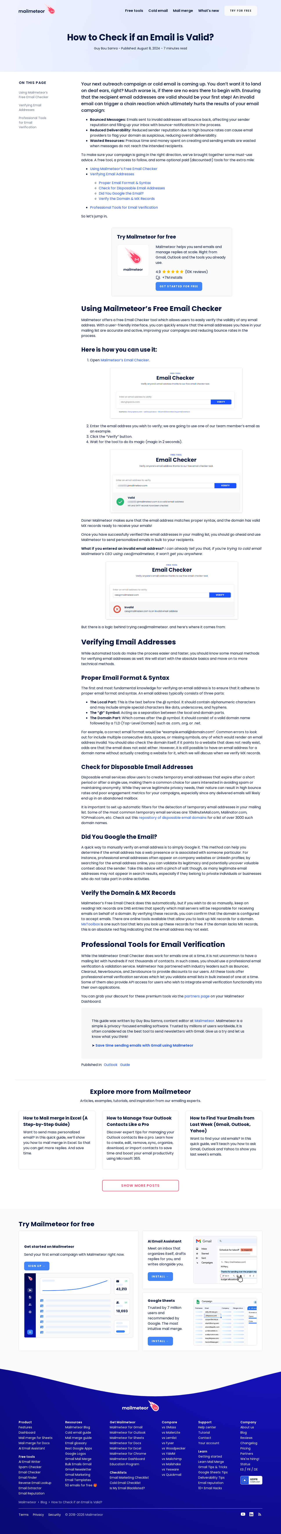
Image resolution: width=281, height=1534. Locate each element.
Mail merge (183, 10)
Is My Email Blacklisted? (127, 1488)
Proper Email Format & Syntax (125, 182)
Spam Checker (30, 1467)
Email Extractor (30, 1488)
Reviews (246, 1438)
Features (25, 1427)
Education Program (124, 1464)
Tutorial (204, 1432)
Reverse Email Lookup (35, 1483)
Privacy (38, 1514)
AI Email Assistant (32, 1448)
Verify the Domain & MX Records (127, 198)
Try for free (241, 11)
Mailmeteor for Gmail (126, 1427)
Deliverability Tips (211, 1477)
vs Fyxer (168, 1443)
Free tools (134, 10)
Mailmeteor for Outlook (128, 1432)
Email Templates (78, 1480)
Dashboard (27, 1432)
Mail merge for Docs (34, 1443)
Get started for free (179, 286)
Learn (202, 1451)
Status (245, 1464)
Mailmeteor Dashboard (127, 1459)
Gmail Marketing (77, 1474)
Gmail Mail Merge (78, 1459)
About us (247, 1427)
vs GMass (169, 1427)
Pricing (245, 1448)
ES (242, 1469)
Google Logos (75, 1453)
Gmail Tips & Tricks (212, 1467)
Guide (125, 1064)
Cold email (158, 10)
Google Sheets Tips (213, 1472)
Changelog (248, 1443)
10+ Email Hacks (210, 1488)
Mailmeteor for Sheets (127, 1438)
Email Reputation (32, 1493)
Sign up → (36, 1266)
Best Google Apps (78, 1448)
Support (205, 1422)
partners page (197, 996)
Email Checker (30, 1472)
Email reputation (210, 1483)
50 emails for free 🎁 (81, 1485)
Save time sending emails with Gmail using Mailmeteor (144, 1045)
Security (54, 1514)
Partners (246, 1453)
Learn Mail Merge (211, 1462)
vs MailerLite (171, 1432)
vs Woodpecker (174, 1448)
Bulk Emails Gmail (78, 1464)
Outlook (110, 1064)
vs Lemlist (169, 1438)
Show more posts (140, 1185)
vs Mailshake (171, 1464)
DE (256, 1469)
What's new (208, 10)
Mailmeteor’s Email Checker (125, 360)
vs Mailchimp (172, 1459)
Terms (24, 1514)
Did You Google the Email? (121, 193)
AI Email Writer (29, 1462)
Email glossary (76, 1443)
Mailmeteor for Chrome (128, 1453)
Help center (207, 1427)
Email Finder (28, 1477)
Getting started (210, 1456)
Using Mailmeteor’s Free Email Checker (34, 94)
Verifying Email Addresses (30, 107)
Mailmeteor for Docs (125, 1443)
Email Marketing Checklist (129, 1477)
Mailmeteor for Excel (125, 1448)
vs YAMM (168, 1453)
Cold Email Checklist (125, 1483)
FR (248, 1469)
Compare (169, 1422)
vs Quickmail (171, 1474)
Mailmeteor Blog (77, 1427)
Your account (208, 1443)
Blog (243, 1432)
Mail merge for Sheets (35, 1438)
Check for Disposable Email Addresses (132, 188)
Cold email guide (78, 1432)
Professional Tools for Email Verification (33, 122)
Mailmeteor (204, 1020)
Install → (160, 1276)
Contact (204, 1438)
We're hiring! (249, 1459)
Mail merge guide (78, 1438)
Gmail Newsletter (78, 1469)
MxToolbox (90, 924)
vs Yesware (170, 1469)
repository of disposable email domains (173, 817)
